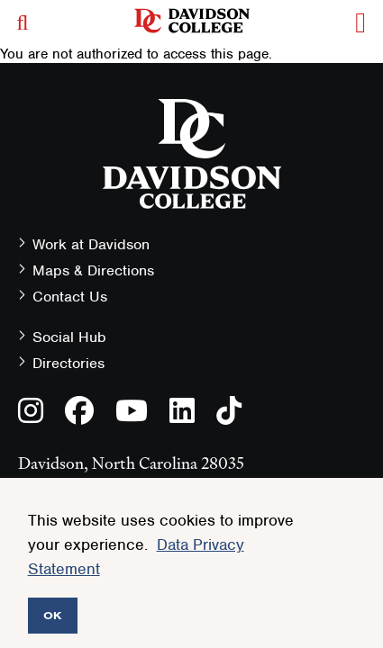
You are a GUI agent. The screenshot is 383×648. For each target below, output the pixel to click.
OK (52, 615)
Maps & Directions (93, 270)
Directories (68, 363)
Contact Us (69, 296)
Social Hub (69, 337)
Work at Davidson (91, 244)
